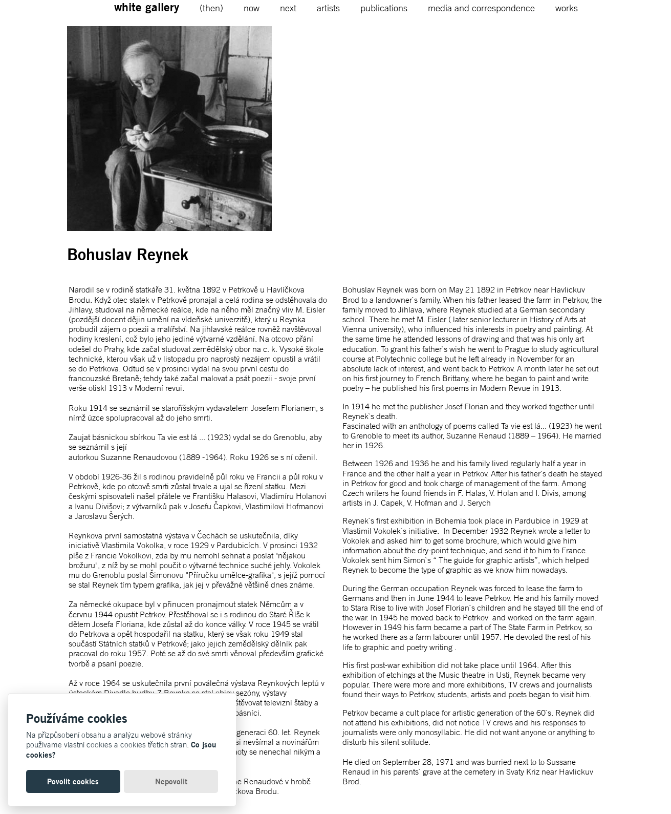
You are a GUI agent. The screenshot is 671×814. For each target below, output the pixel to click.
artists (328, 7)
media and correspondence (481, 7)
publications (383, 7)
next (288, 7)
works (566, 7)
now (251, 7)
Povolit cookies (73, 781)
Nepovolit (171, 781)
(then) (211, 7)
